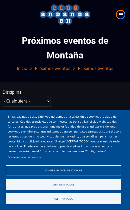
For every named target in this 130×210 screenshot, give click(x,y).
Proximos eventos (52, 68)
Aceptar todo (63, 198)
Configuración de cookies (63, 170)
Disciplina (12, 92)
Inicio (22, 68)
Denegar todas (63, 184)
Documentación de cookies (24, 157)
